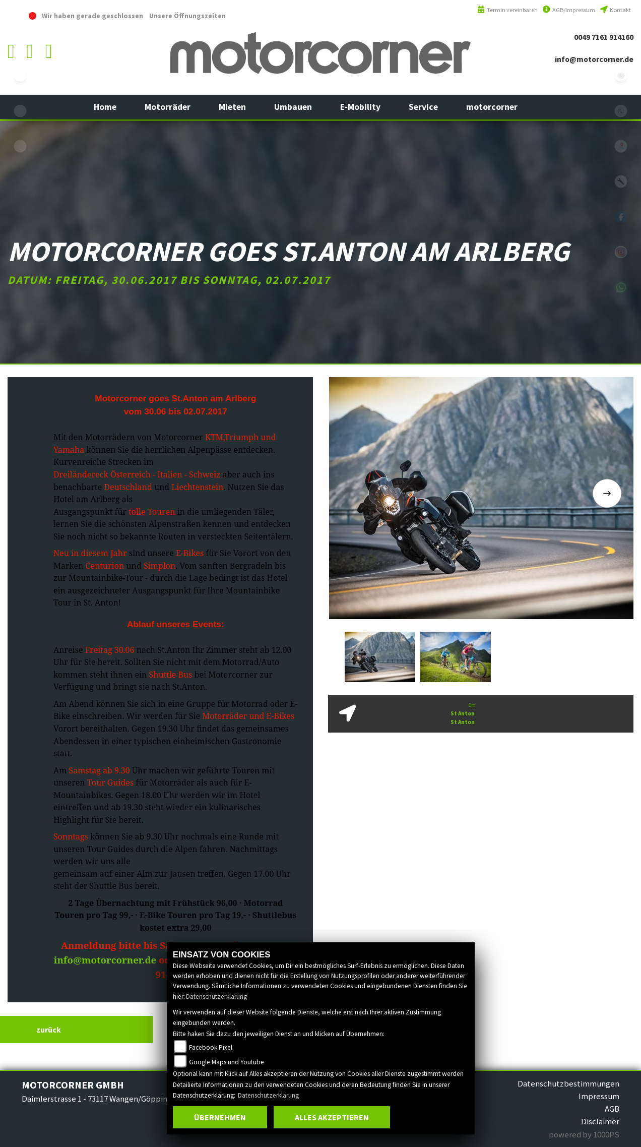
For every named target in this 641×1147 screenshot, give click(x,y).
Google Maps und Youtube (226, 1062)
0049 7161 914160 (603, 37)
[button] (168, 106)
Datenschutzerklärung (216, 996)
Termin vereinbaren (507, 10)
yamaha (20, 111)
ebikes (20, 76)
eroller (20, 146)
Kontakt (615, 10)
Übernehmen (220, 1117)
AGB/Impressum (569, 10)
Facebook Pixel (210, 1047)
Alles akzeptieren (332, 1117)
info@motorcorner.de (594, 59)
